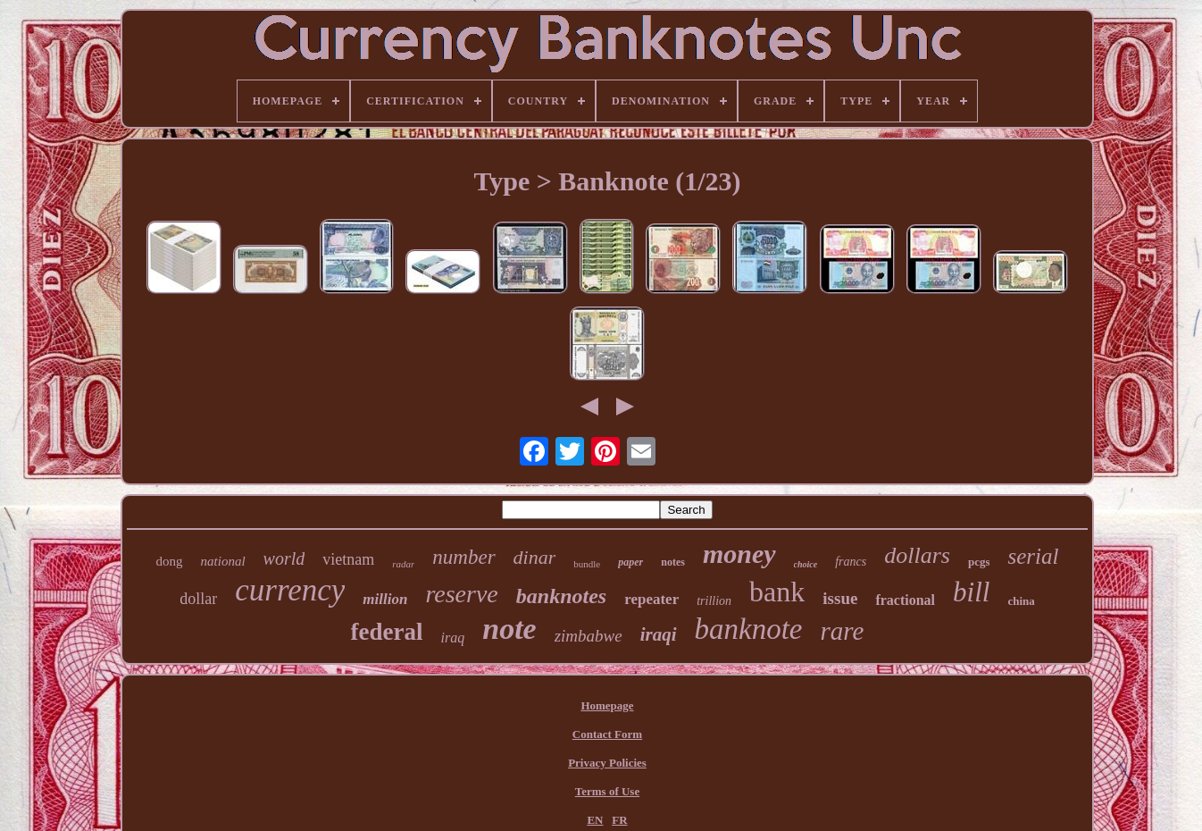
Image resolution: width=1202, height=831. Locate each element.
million (385, 599)
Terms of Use (607, 791)
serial (1032, 556)
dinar (534, 557)
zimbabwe (588, 635)
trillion (714, 601)
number (463, 557)
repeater (651, 599)
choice (806, 564)
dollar (198, 599)
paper (630, 562)
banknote (749, 629)
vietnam (348, 559)
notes (673, 562)
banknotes (561, 596)
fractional (905, 600)
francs (850, 561)
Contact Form (607, 734)
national (223, 561)
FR (619, 820)
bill (971, 592)
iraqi (658, 634)
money (739, 553)
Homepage (606, 705)
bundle (586, 563)
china (1020, 601)
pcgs (979, 561)
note (509, 628)
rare (842, 631)
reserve (461, 594)
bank (777, 591)
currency (290, 590)
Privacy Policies (607, 762)
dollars (917, 555)
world (284, 558)
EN (595, 820)
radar (403, 563)
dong (169, 561)
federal (387, 631)
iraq (453, 637)
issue (839, 598)
